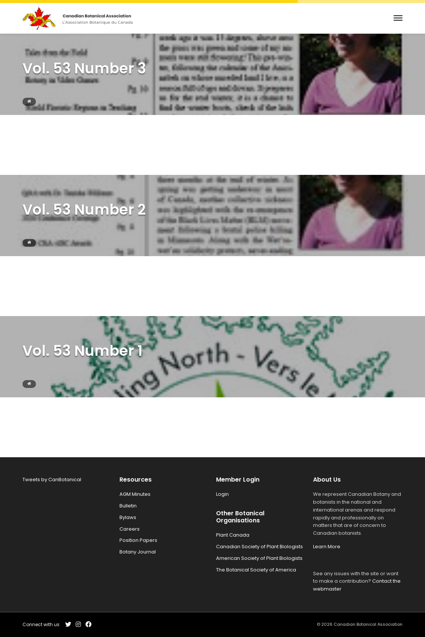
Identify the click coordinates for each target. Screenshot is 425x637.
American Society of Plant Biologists (259, 558)
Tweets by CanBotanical (51, 479)
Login (222, 494)
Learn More (326, 546)
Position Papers (138, 540)
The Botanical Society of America (256, 569)
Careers (129, 529)
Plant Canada (232, 535)
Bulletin (128, 505)
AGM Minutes (135, 494)
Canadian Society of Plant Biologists (259, 546)
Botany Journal (137, 551)
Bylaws (127, 517)
